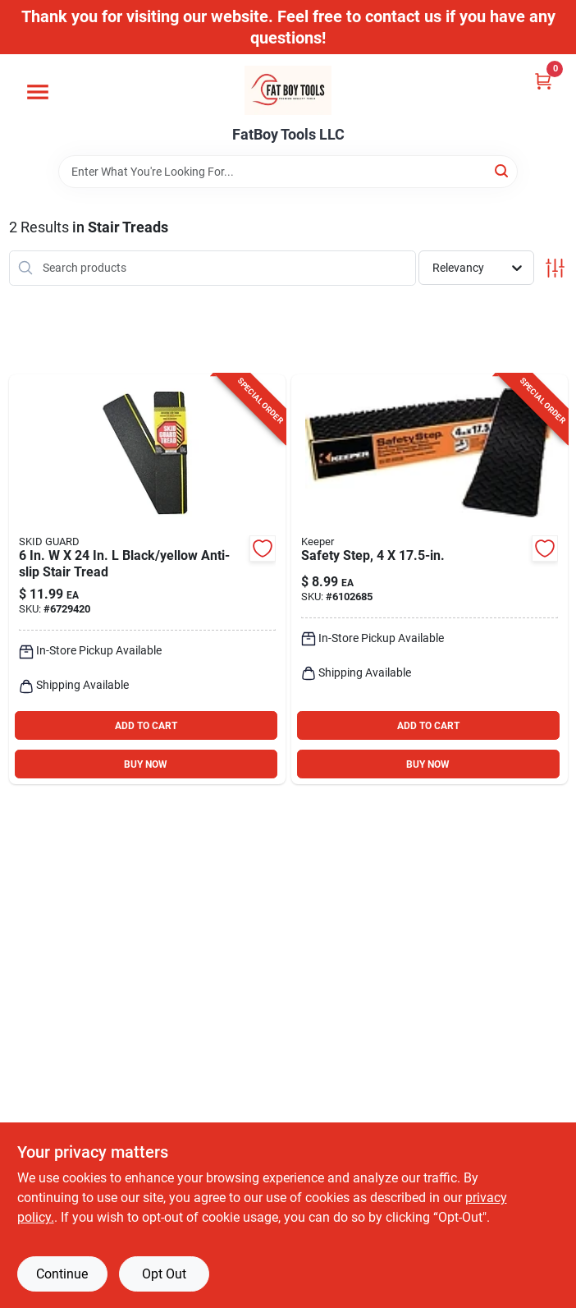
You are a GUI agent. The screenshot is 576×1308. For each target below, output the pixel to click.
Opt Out (164, 1274)
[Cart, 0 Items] (543, 80)
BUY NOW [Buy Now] (145, 764)
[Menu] (37, 92)
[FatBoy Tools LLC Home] (288, 90)
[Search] (502, 170)
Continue (62, 1274)
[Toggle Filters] (555, 268)
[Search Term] (288, 171)
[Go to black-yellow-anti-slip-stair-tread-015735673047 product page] (147, 579)
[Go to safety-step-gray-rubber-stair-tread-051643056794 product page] (429, 579)
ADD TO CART (146, 726)
